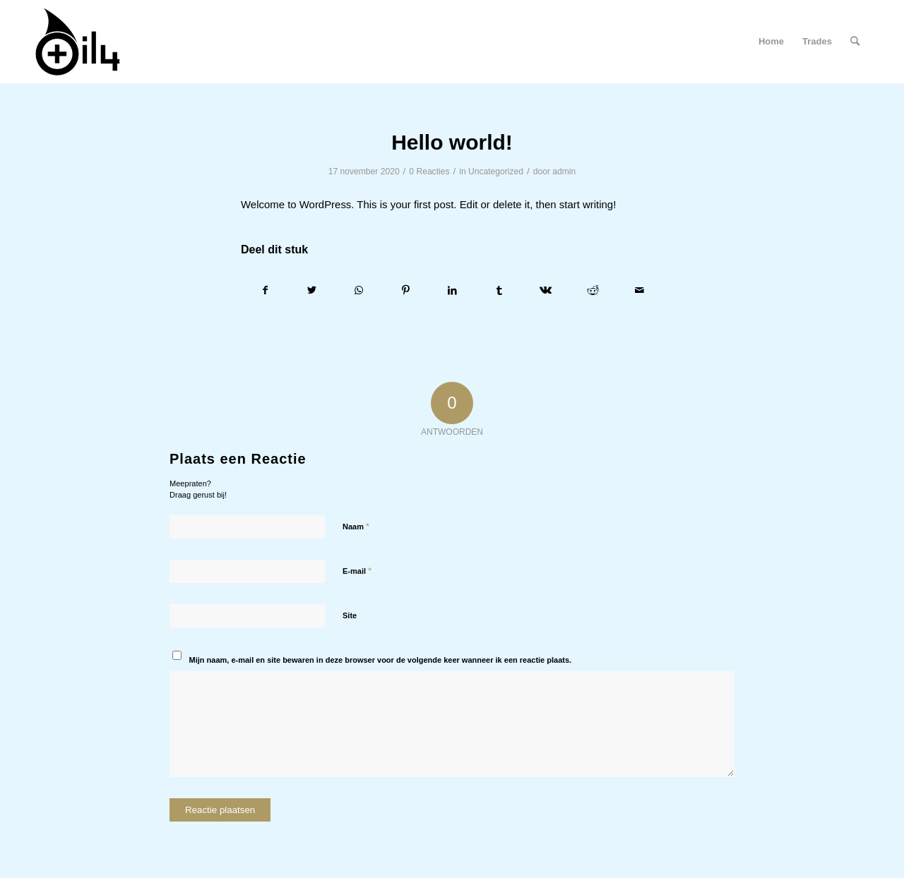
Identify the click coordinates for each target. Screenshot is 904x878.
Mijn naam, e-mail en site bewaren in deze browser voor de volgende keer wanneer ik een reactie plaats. (380, 660)
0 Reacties (429, 171)
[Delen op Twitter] (312, 290)
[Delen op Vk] (546, 290)
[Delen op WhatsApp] (358, 290)
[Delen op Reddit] (593, 290)
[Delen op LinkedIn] (452, 290)
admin (564, 171)
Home (771, 41)
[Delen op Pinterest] (406, 290)
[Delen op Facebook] (265, 290)
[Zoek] (855, 42)
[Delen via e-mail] (639, 290)
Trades (817, 41)
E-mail (357, 570)
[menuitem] (855, 42)
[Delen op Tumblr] (499, 290)
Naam (356, 526)
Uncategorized (495, 171)
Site (350, 615)
